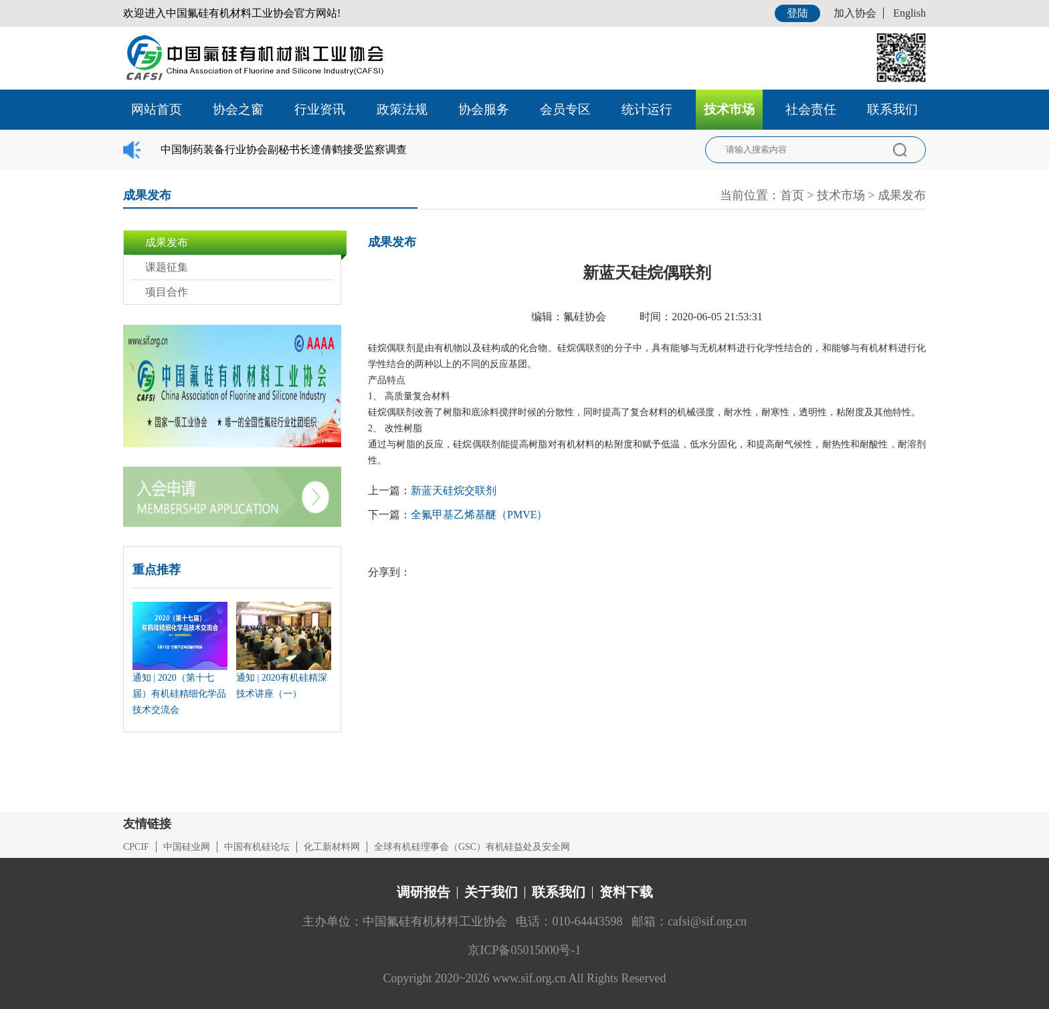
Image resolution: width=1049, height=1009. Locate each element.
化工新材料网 (332, 847)
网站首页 (156, 109)
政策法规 (402, 109)
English (909, 13)
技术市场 (729, 109)
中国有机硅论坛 (257, 847)
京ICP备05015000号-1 (524, 950)
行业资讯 (319, 109)
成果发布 (902, 195)
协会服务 (483, 109)
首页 (792, 195)
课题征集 (166, 267)
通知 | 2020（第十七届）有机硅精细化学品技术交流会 (179, 694)
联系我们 (892, 109)
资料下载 (626, 892)
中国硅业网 (186, 847)
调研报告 (423, 892)
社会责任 (810, 109)
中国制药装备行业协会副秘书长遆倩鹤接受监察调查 (284, 149)
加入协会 (855, 13)
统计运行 (647, 109)
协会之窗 (238, 109)
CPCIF (136, 847)
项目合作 (166, 292)
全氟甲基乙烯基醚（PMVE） (479, 514)
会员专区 (565, 109)
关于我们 (491, 892)
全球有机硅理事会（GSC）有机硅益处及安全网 (472, 847)
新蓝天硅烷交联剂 (453, 490)
